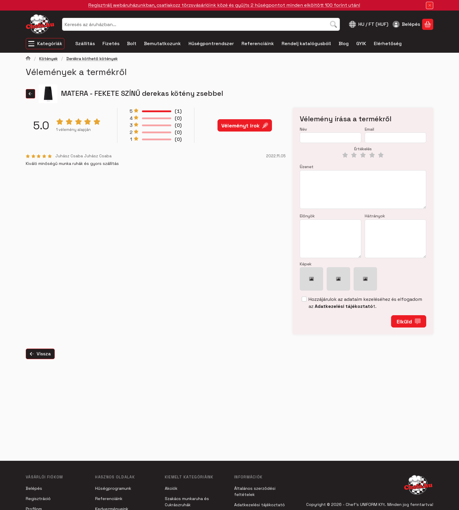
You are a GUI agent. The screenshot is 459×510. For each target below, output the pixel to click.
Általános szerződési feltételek (254, 491)
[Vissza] (30, 93)
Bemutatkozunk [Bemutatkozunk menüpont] (162, 43)
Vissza (40, 354)
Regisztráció (38, 498)
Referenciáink (108, 498)
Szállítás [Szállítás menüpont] (85, 43)
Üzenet (307, 166)
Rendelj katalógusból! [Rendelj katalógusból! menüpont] (306, 43)
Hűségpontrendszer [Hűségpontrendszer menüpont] (211, 43)
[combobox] (201, 24)
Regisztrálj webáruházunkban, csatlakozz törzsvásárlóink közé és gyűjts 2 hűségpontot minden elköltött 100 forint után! (224, 5)
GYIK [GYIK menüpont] (361, 43)
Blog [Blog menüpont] (344, 43)
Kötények (48, 58)
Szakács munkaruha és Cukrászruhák (187, 501)
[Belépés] (406, 24)
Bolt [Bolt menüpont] (131, 43)
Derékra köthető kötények (92, 58)
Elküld (409, 321)
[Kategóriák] (45, 43)
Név (303, 129)
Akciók (171, 488)
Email (369, 129)
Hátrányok (375, 216)
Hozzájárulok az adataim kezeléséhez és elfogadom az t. (365, 302)
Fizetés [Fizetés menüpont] (110, 43)
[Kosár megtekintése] (427, 24)
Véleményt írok (244, 125)
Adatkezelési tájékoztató (259, 504)
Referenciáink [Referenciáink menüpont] (258, 43)
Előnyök (307, 216)
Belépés (34, 488)
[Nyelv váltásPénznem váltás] (369, 24)
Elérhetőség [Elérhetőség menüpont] (388, 43)
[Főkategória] (28, 59)
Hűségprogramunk (113, 488)
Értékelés (363, 148)
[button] (311, 279)
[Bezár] (429, 5)
